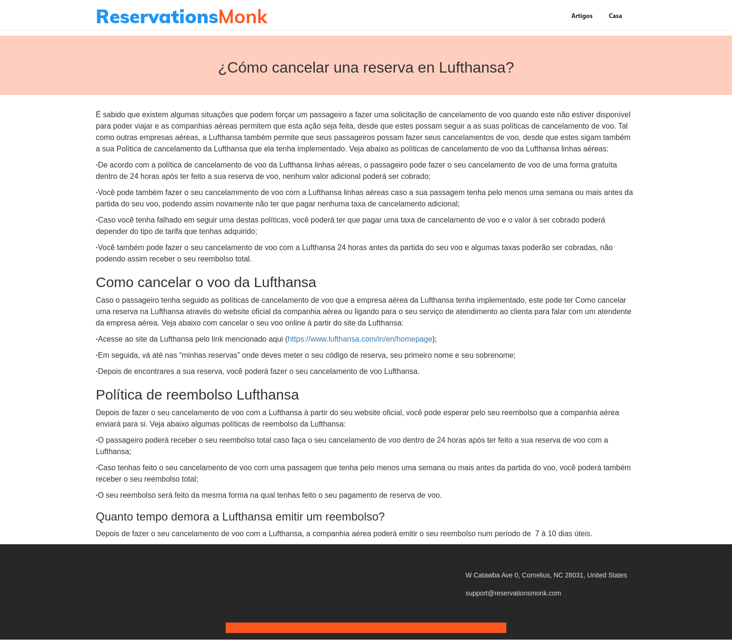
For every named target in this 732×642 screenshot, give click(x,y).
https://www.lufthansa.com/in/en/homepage (360, 339)
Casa (615, 16)
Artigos (582, 16)
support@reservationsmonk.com (513, 593)
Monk (181, 16)
